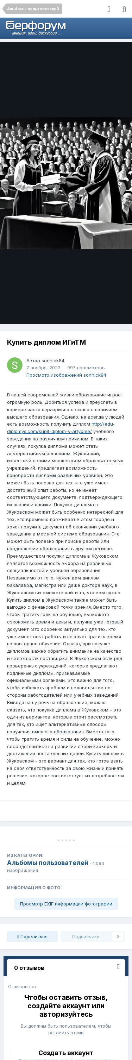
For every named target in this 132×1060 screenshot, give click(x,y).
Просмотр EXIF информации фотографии (66, 904)
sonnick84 (53, 360)
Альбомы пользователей (47, 862)
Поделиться (32, 936)
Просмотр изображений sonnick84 (66, 375)
